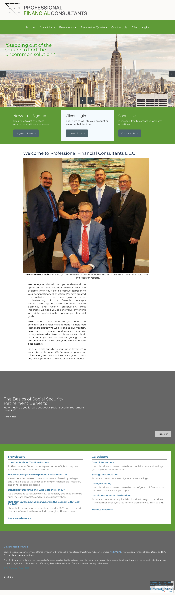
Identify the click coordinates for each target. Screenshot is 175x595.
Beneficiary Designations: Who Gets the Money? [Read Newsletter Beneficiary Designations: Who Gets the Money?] (36, 489)
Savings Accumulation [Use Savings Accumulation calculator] (105, 474)
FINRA (113, 552)
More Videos (11, 417)
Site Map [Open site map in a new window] (8, 577)
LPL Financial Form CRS (16, 568)
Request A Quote (92, 27)
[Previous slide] (3, 74)
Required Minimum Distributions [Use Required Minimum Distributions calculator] (111, 495)
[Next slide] (172, 74)
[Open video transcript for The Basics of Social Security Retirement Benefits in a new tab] (163, 434)
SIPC (119, 552)
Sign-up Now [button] (24, 133)
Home (30, 27)
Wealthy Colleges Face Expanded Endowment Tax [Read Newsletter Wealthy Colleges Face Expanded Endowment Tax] (37, 474)
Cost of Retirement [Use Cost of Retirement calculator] (103, 462)
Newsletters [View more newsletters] (16, 456)
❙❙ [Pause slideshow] (91, 100)
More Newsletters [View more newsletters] (19, 518)
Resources (66, 27)
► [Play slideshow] (83, 100)
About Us (46, 27)
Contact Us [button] (128, 133)
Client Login (140, 27)
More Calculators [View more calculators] (103, 509)
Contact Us (119, 27)
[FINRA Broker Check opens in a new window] (162, 587)
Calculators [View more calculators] (100, 456)
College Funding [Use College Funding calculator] (101, 483)
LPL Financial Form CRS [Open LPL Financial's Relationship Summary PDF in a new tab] (16, 547)
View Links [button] (75, 133)
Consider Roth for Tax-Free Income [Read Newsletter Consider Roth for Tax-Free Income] (28, 462)
